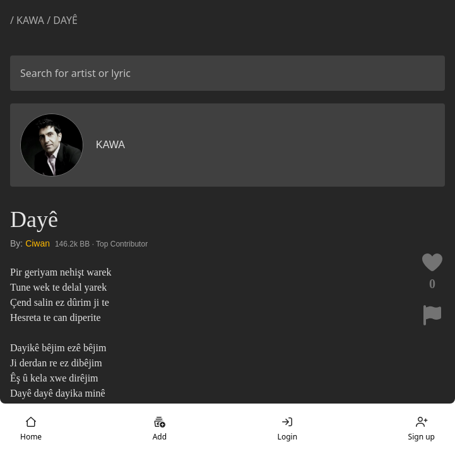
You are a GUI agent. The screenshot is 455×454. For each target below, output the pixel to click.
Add (160, 429)
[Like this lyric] (432, 262)
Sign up (421, 429)
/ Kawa (28, 20)
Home (31, 429)
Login (287, 429)
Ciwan (37, 243)
